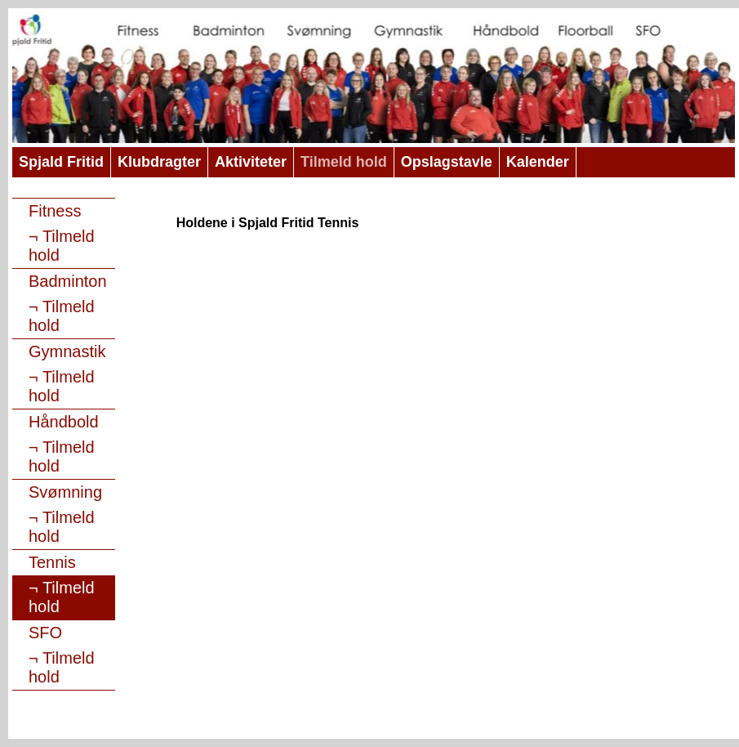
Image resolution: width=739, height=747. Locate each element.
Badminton (68, 281)
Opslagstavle (446, 162)
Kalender (538, 162)
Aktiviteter (250, 162)
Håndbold (64, 422)
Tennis (52, 562)
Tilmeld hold (344, 162)
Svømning (65, 492)
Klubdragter (159, 162)
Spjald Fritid (61, 162)
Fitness (55, 211)
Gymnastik (67, 351)
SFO (45, 633)
